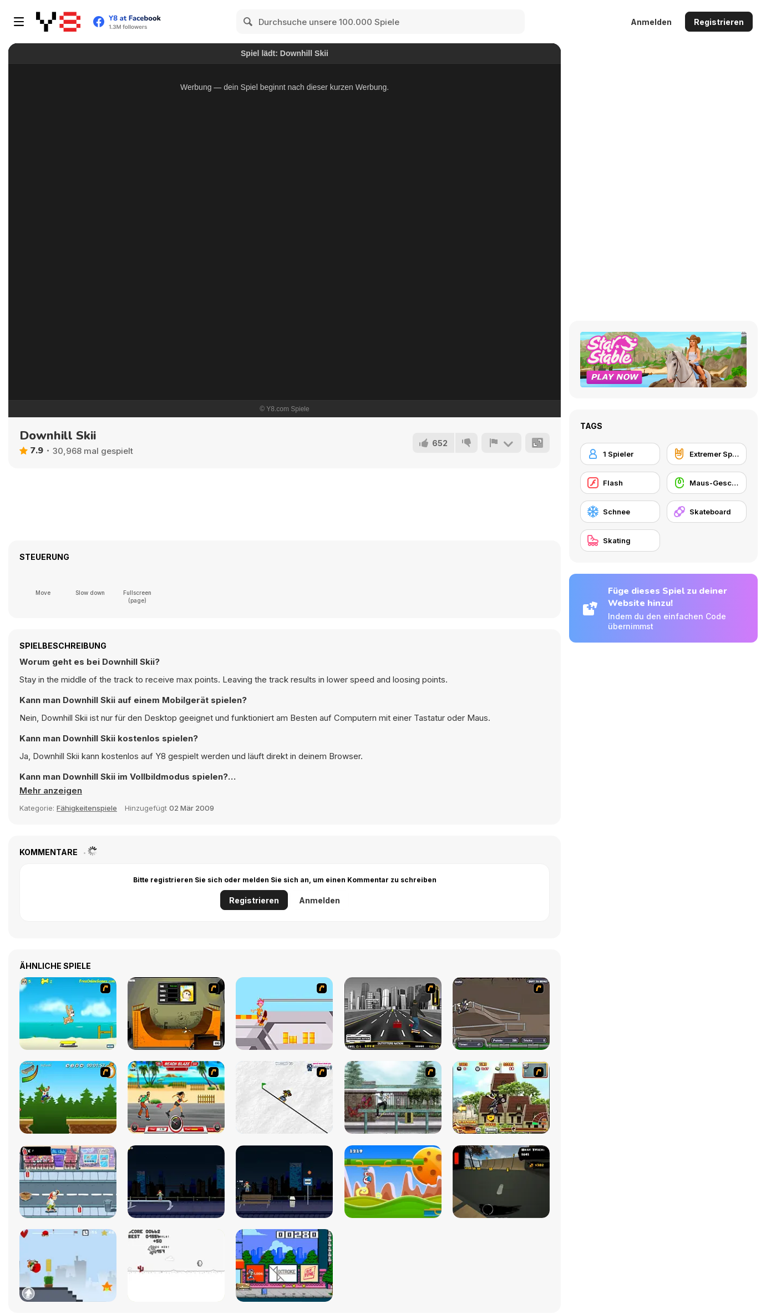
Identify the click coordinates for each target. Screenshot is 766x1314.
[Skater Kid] (67, 1265)
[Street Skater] (284, 1181)
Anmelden (651, 22)
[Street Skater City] (176, 1181)
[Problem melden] (501, 443)
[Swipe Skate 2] (501, 1181)
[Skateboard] (707, 512)
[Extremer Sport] (707, 454)
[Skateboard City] (393, 1097)
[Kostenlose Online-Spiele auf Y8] (58, 22)
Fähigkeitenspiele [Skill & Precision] (87, 807)
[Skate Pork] (176, 1265)
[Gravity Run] (393, 1181)
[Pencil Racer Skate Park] (284, 1097)
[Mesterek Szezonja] (67, 1097)
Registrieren (719, 22)
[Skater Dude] (67, 1181)
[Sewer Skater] (501, 1013)
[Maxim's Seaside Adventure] (67, 1013)
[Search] (248, 21)
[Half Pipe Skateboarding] (176, 1013)
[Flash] (620, 483)
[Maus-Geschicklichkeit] (707, 483)
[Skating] (620, 540)
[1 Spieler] (620, 454)
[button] (50, 791)
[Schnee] (620, 512)
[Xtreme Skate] (284, 1013)
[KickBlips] (284, 1265)
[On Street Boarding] (393, 1013)
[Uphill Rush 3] (501, 1097)
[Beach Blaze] (176, 1097)
